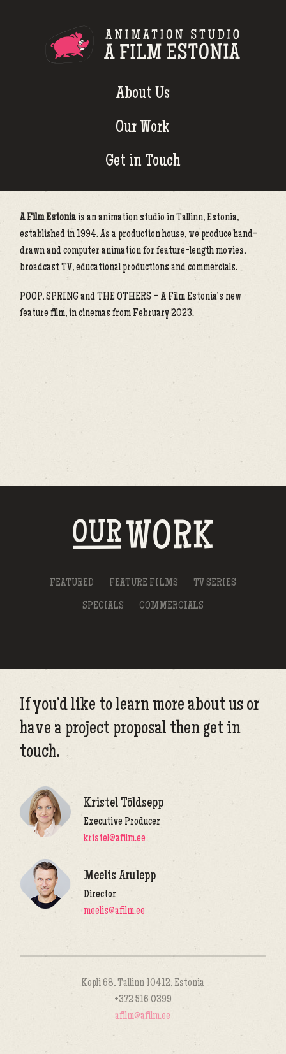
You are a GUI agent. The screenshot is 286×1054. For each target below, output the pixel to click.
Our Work (143, 128)
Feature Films (143, 583)
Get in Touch (143, 162)
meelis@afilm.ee (114, 911)
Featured (72, 583)
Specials (103, 606)
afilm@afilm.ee (142, 1016)
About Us (143, 94)
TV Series (214, 583)
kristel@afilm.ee (115, 839)
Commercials (171, 606)
